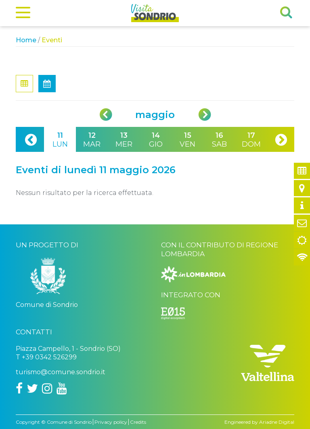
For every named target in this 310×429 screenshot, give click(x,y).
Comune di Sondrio (69, 422)
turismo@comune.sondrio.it (60, 372)
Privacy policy (110, 422)
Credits (138, 422)
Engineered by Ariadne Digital (259, 422)
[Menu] (23, 14)
